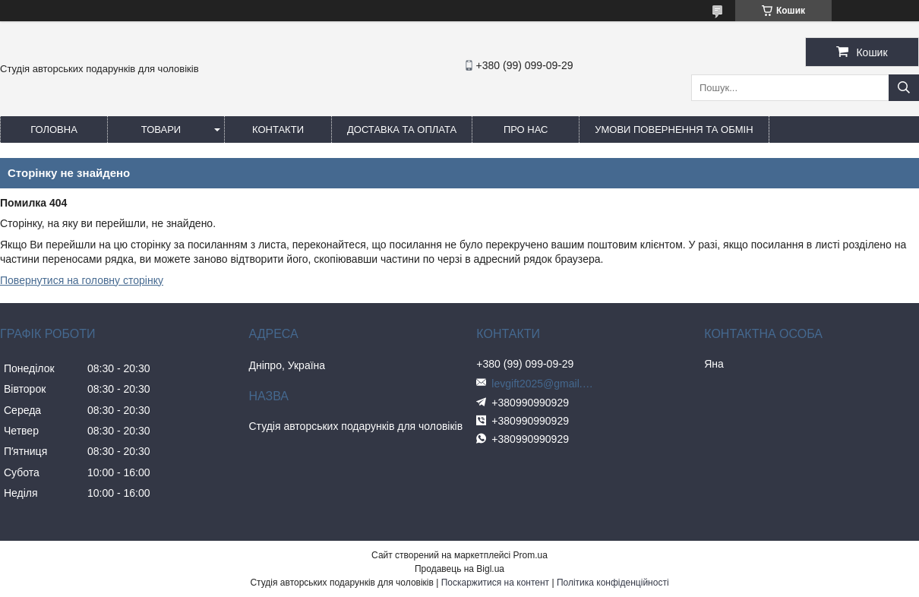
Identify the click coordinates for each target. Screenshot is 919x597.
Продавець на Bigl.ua (459, 569)
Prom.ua (530, 555)
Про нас (526, 129)
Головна (53, 129)
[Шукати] (904, 87)
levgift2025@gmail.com (544, 383)
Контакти (278, 129)
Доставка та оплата (401, 129)
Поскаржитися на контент (495, 582)
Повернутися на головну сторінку (81, 280)
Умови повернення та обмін (674, 129)
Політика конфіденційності (613, 582)
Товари (161, 129)
